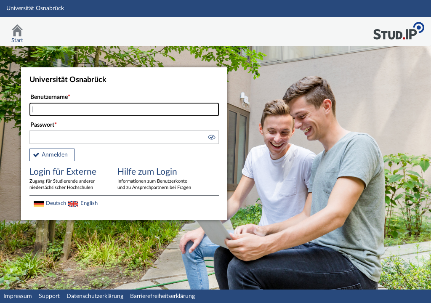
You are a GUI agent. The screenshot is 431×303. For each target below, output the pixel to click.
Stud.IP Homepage (398, 28)
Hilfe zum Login (155, 179)
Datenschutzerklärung (95, 296)
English (89, 203)
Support (49, 296)
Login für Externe (67, 179)
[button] (211, 138)
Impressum (17, 296)
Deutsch (56, 203)
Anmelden (55, 155)
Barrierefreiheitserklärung (162, 296)
